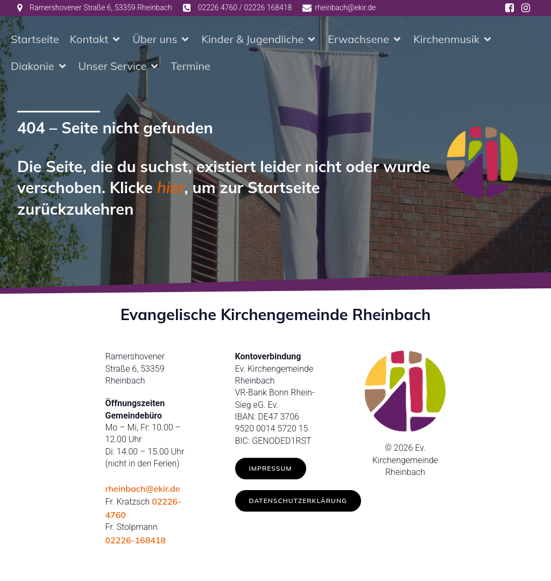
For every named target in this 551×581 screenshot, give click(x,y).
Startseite (35, 40)
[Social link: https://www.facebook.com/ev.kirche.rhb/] (509, 8)
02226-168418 (135, 542)
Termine (190, 67)
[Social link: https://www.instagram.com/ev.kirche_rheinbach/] (526, 8)
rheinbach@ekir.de (142, 490)
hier (171, 189)
